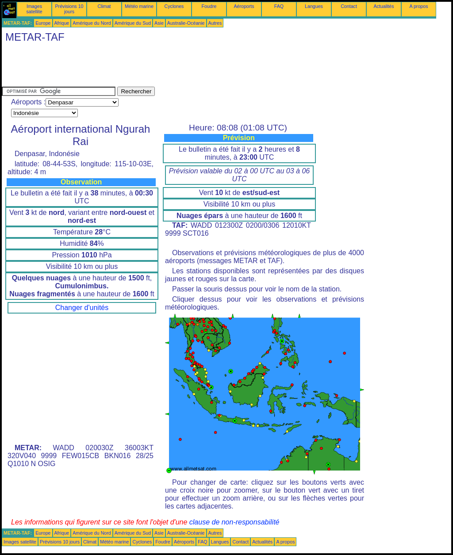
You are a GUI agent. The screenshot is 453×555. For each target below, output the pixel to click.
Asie (159, 23)
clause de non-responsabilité (234, 522)
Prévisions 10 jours (69, 9)
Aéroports (244, 6)
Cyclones (174, 6)
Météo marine (139, 6)
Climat (104, 6)
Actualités (383, 6)
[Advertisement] (163, 67)
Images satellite (34, 9)
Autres (215, 23)
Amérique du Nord (92, 23)
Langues (314, 6)
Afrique (61, 23)
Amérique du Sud (133, 23)
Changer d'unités (81, 307)
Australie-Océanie (186, 23)
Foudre (209, 6)
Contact (349, 6)
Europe (42, 23)
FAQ (279, 6)
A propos (418, 6)
